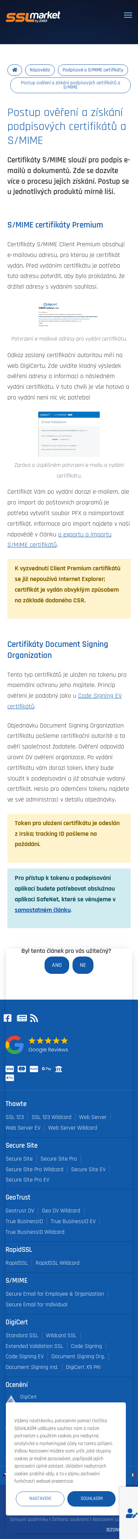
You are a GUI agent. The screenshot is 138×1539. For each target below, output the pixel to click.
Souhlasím (92, 1498)
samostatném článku (43, 910)
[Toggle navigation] (128, 15)
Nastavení (40, 1498)
